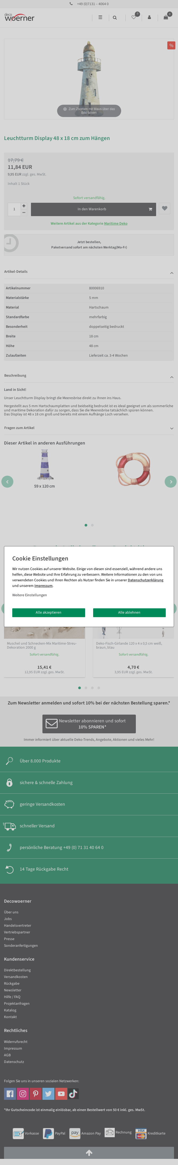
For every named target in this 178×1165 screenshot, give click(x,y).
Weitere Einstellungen (29, 595)
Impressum (43, 586)
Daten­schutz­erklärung (145, 580)
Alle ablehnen (129, 612)
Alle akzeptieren (48, 612)
